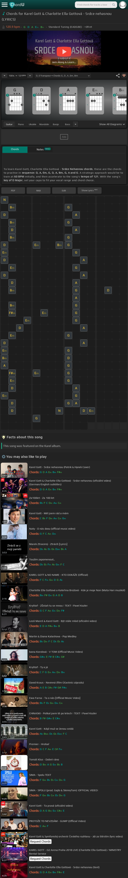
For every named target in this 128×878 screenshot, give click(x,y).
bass (67, 124)
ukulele (32, 124)
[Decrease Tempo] (4, 75)
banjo (56, 124)
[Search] (113, 4)
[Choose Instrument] (75, 124)
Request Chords (40, 841)
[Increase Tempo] (30, 75)
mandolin (44, 124)
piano (21, 124)
